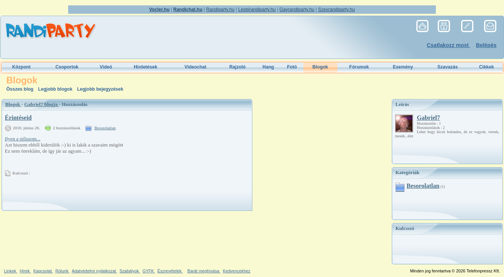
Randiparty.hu (220, 9)
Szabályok (129, 271)
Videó (106, 67)
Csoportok (67, 67)
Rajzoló (237, 67)
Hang (268, 67)
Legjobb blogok (56, 89)
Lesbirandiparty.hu (257, 9)
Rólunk (62, 271)
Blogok (13, 104)
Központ (21, 67)
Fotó (292, 67)
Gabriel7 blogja (41, 104)
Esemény (403, 67)
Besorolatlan (105, 127)
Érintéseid (18, 117)
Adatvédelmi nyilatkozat (94, 271)
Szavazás (447, 67)
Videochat (195, 67)
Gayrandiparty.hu (297, 9)
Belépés (486, 45)
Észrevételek (170, 271)
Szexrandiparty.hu (336, 9)
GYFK (148, 271)
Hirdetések (145, 67)
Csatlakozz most (448, 45)
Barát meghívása (203, 271)
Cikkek (486, 67)
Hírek (25, 271)
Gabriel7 (428, 117)
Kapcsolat (43, 271)
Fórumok (359, 67)
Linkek (11, 271)
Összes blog (21, 89)
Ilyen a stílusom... (23, 139)
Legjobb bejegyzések (100, 89)
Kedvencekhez (236, 271)
